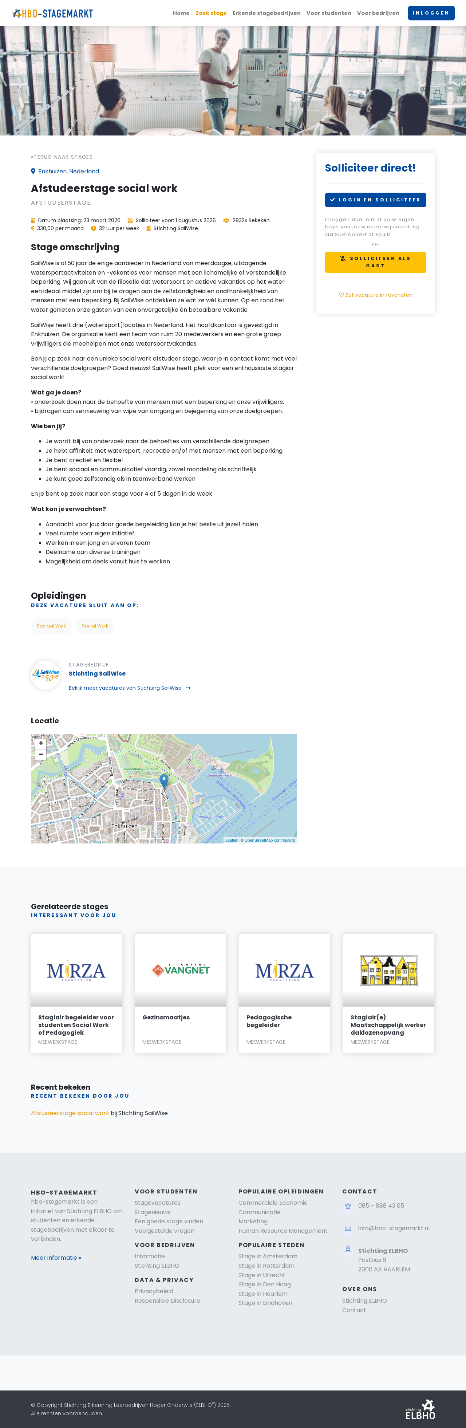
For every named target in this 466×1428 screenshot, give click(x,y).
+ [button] (41, 744)
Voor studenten (329, 13)
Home (181, 13)
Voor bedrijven (378, 13)
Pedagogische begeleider (269, 1021)
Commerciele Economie (273, 1203)
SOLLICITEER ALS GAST (375, 262)
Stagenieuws (153, 1212)
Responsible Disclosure (167, 1301)
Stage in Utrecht (261, 1275)
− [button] (41, 755)
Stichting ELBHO (157, 1266)
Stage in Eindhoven (265, 1303)
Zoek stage (211, 13)
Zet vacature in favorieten (375, 295)
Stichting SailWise (97, 673)
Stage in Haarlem (263, 1294)
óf (375, 244)
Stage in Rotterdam (266, 1266)
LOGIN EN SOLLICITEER (375, 200)
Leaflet (231, 840)
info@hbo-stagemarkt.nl (394, 1228)
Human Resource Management (283, 1231)
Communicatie (259, 1212)
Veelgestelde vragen (164, 1231)
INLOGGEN (431, 13)
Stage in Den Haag (264, 1284)
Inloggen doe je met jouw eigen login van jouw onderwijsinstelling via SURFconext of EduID (372, 226)
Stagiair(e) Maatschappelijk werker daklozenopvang (388, 1025)
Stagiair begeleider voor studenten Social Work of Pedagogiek (76, 1025)
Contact (354, 1310)
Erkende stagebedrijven (267, 13)
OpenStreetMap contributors (270, 840)
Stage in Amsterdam (267, 1256)
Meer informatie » (56, 1258)
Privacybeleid (154, 1291)
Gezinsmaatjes (166, 1017)
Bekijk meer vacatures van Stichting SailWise (129, 688)
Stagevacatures (158, 1203)
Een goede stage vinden (169, 1221)
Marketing (253, 1221)
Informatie (150, 1256)
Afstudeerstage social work (70, 1113)
